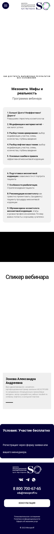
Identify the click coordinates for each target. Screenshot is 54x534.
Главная (9, 21)
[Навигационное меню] (5, 6)
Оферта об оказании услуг (27, 521)
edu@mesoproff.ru (27, 492)
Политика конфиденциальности (27, 519)
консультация (27, 503)
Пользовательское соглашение (27, 517)
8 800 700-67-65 (27, 488)
